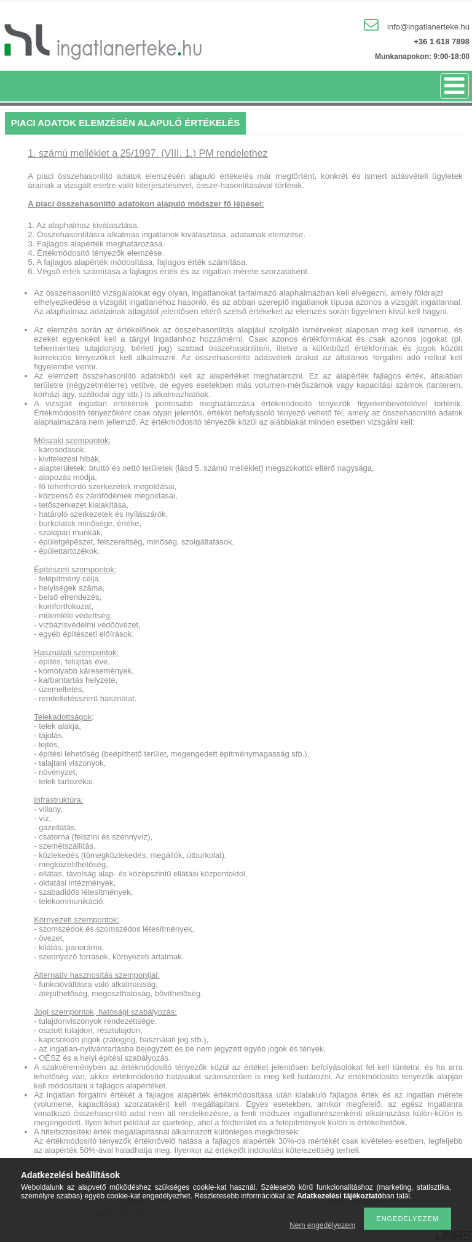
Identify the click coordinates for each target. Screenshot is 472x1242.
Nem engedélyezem (322, 1225)
